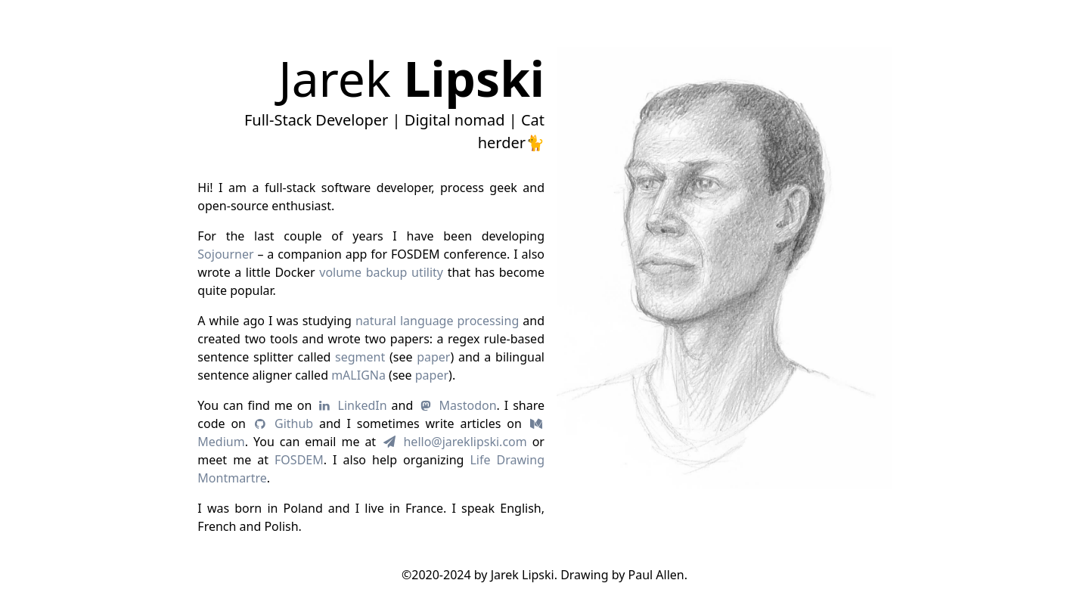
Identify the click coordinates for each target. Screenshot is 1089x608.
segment (360, 357)
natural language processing (437, 320)
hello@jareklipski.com (454, 441)
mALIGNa (358, 375)
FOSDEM (299, 459)
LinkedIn (351, 405)
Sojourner (225, 254)
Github (282, 423)
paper (433, 357)
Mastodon (456, 405)
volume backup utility (381, 272)
